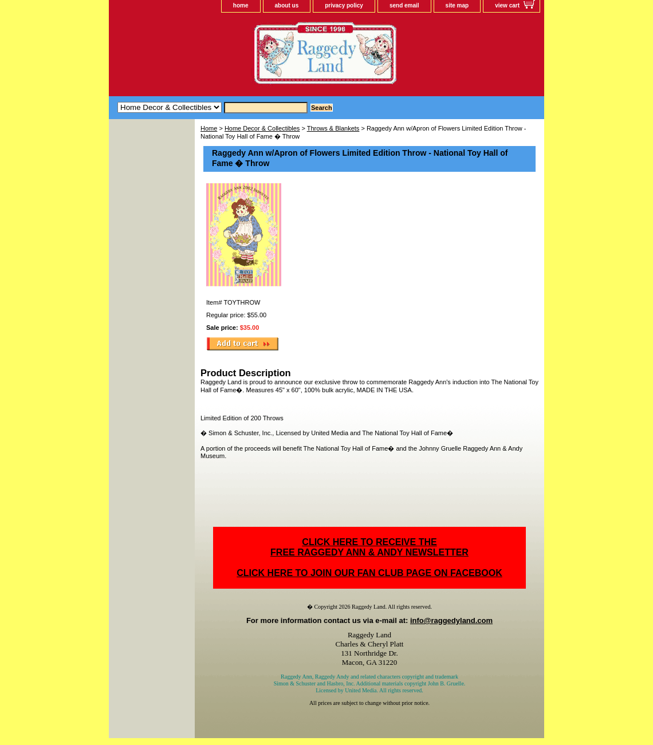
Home (208, 128)
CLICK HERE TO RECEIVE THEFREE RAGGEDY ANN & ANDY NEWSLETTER (369, 547)
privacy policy (344, 5)
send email (404, 5)
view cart (507, 5)
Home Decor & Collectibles (262, 128)
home (241, 5)
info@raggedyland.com (451, 620)
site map (457, 5)
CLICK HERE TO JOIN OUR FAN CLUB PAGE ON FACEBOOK (369, 573)
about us (287, 5)
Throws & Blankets (333, 128)
